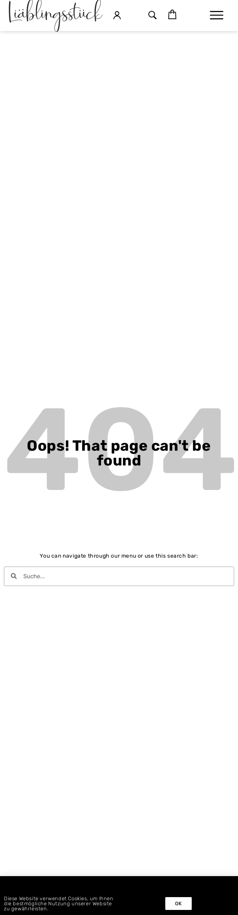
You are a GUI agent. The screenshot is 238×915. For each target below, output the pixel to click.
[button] (152, 15)
